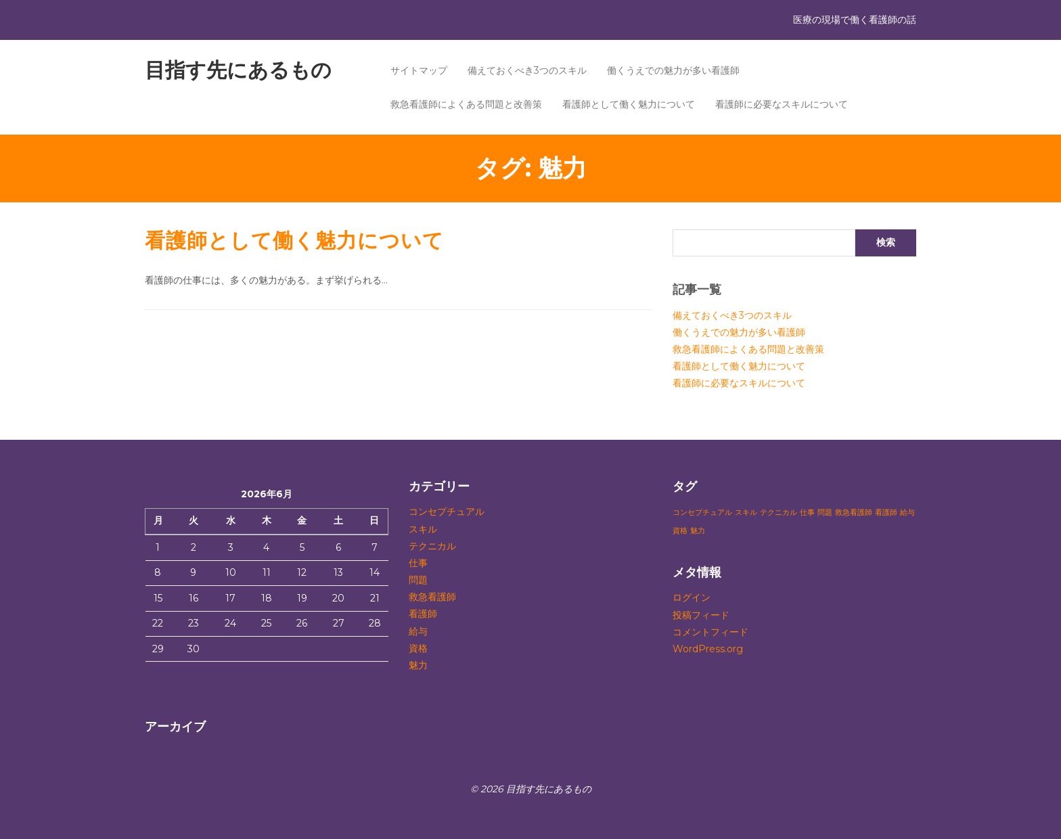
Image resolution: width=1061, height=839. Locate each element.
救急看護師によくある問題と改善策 (466, 104)
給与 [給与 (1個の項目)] (907, 512)
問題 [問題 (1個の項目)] (824, 512)
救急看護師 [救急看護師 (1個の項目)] (853, 512)
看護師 (423, 614)
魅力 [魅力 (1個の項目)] (697, 530)
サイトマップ (418, 70)
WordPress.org (708, 649)
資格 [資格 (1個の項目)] (680, 530)
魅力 (418, 665)
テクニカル (432, 546)
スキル (423, 529)
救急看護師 (432, 597)
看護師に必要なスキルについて (781, 104)
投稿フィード (701, 615)
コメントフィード (710, 632)
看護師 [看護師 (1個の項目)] (886, 512)
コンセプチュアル (446, 511)
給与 (418, 631)
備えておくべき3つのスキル (527, 70)
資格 (418, 648)
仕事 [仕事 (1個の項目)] (807, 512)
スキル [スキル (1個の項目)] (746, 512)
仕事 (418, 563)
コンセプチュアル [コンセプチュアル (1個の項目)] (702, 512)
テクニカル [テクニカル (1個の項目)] (778, 512)
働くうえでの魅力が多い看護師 (673, 70)
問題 (418, 580)
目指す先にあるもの (238, 70)
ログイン (691, 597)
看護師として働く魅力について (628, 104)
